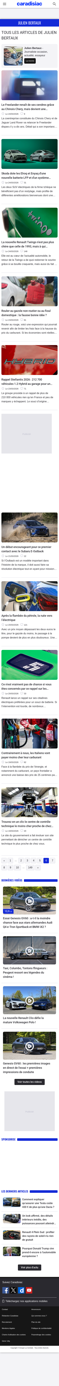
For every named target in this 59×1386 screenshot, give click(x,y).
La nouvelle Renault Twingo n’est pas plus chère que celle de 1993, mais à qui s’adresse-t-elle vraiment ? (27, 244)
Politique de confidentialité (41, 1328)
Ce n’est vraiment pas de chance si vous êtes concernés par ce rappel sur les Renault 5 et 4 (26, 687)
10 (17, 867)
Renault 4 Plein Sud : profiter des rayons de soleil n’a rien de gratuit (38, 1236)
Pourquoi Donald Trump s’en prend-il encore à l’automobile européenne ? (39, 1252)
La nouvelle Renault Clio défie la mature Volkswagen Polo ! (23, 1020)
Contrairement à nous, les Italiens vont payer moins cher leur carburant (25, 755)
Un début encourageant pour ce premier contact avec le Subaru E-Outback (26, 549)
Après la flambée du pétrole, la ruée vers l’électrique (26, 618)
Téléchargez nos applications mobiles (27, 1301)
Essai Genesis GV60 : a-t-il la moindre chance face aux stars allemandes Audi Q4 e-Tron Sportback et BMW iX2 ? (27, 923)
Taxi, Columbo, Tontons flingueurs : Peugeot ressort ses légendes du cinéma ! (25, 972)
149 (30, 867)
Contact (5, 1309)
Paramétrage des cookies (41, 1335)
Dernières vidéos (11, 880)
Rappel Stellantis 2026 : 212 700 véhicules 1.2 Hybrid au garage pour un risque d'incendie (25, 382)
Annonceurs (36, 1309)
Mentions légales (8, 1328)
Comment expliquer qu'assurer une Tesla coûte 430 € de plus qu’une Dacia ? (38, 1203)
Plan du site (35, 1322)
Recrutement (7, 1322)
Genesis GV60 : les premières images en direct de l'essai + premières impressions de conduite (26, 1068)
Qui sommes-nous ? (39, 1316)
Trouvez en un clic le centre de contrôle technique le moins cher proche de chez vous (26, 824)
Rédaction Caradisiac (10, 1316)
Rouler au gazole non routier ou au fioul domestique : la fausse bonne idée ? (26, 313)
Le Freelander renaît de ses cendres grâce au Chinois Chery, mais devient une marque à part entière (27, 107)
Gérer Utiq (6, 1341)
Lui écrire (30, 61)
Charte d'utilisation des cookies (14, 1335)
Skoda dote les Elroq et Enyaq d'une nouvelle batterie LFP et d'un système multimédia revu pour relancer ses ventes (27, 176)
